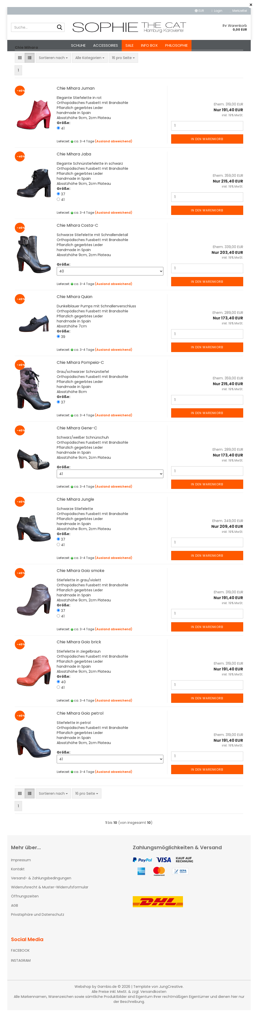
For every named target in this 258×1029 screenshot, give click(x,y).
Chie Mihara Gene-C (77, 447)
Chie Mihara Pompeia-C (80, 381)
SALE (129, 45)
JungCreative (171, 1005)
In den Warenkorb (207, 158)
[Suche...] (59, 27)
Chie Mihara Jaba (74, 173)
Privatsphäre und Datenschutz (37, 933)
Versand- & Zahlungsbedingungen (41, 896)
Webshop (83, 1005)
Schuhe (78, 45)
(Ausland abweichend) (113, 160)
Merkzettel (238, 11)
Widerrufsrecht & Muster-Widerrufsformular (49, 905)
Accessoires (105, 45)
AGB (14, 924)
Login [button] (217, 11)
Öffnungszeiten (25, 915)
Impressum (21, 878)
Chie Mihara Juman (76, 107)
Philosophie (176, 45)
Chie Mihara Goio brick (79, 661)
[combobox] (53, 77)
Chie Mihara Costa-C (77, 244)
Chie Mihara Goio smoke (80, 589)
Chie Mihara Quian (74, 315)
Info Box (149, 45)
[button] (199, 11)
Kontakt (18, 887)
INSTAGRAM (21, 979)
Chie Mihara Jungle (75, 518)
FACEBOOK (20, 969)
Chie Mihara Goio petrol (80, 732)
